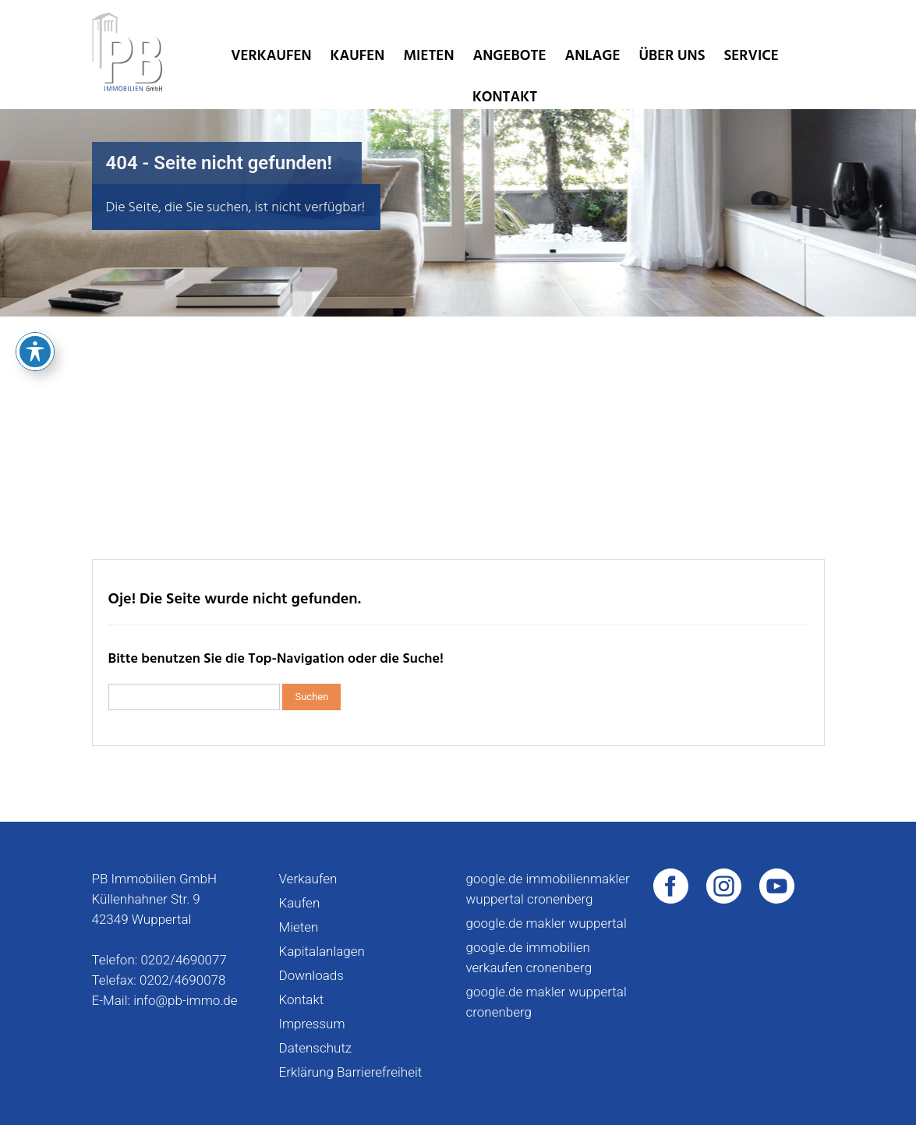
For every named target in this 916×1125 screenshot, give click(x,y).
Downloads (311, 975)
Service (750, 56)
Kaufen (358, 56)
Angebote (509, 56)
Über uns (671, 56)
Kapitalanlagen (322, 951)
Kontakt (504, 97)
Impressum (312, 1023)
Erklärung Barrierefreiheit (351, 1072)
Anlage (592, 56)
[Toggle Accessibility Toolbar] (35, 272)
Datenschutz (315, 1048)
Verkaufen (271, 56)
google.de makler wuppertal (546, 923)
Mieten (428, 56)
